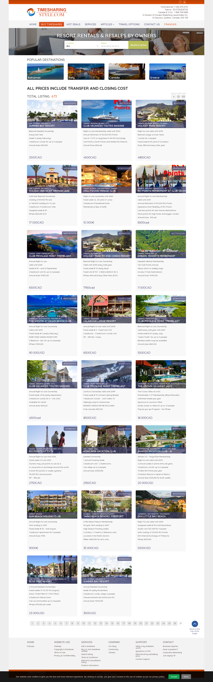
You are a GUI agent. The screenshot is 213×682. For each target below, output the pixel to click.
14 (107, 623)
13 (101, 623)
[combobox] (82, 46)
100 (183, 96)
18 (129, 623)
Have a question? (170, 649)
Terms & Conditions (89, 657)
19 (135, 623)
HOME (33, 24)
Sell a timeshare (88, 646)
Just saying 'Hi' (169, 655)
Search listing (87, 654)
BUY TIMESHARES (51, 24)
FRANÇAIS (170, 24)
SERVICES (90, 24)
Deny (186, 677)
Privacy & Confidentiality (64, 655)
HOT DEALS (73, 24)
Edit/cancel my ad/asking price (147, 655)
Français (30, 646)
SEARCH (104, 43)
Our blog (112, 646)
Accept (174, 677)
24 (163, 623)
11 (89, 623)
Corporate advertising (172, 652)
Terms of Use (59, 652)
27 (181, 623)
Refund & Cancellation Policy (91, 661)
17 (124, 623)
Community (113, 649)
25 (174, 96)
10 (84, 623)
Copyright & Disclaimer (64, 649)
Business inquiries (170, 646)
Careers (112, 652)
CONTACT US (152, 24)
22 (152, 623)
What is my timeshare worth (145, 647)
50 (178, 96)
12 (95, 623)
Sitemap (57, 646)
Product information (90, 665)
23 (158, 623)
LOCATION (70, 43)
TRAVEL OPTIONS (129, 24)
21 (146, 623)
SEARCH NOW (138, 45)
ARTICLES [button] (107, 24)
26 (175, 623)
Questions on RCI (143, 651)
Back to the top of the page (195, 627)
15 (112, 623)
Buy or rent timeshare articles (90, 650)
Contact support (143, 659)
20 (141, 623)
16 (118, 623)
